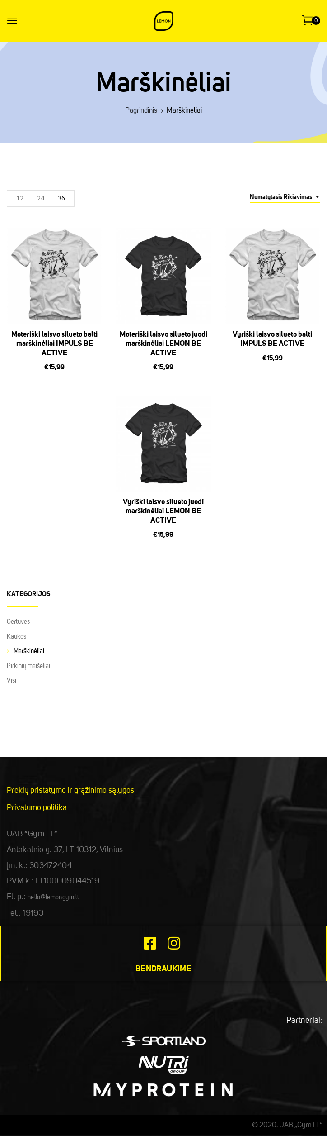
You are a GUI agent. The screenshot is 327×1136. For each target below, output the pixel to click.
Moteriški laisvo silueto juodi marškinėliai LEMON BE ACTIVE (163, 344)
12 (19, 198)
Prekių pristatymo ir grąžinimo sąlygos (70, 791)
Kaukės (16, 637)
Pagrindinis (141, 111)
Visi (11, 681)
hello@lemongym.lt (53, 897)
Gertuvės (18, 622)
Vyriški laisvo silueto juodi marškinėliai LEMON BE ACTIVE (163, 511)
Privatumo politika (37, 808)
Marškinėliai (29, 651)
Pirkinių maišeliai (28, 666)
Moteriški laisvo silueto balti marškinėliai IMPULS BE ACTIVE (54, 344)
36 (61, 198)
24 (40, 198)
